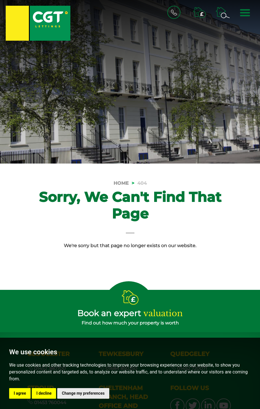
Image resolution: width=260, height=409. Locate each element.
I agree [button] (20, 393)
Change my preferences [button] (83, 393)
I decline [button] (43, 393)
